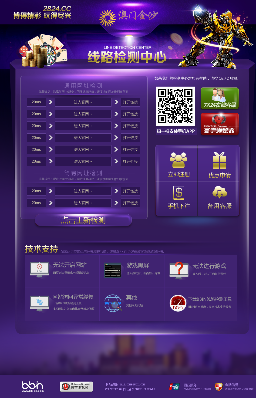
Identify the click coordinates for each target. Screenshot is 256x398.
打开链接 (130, 102)
